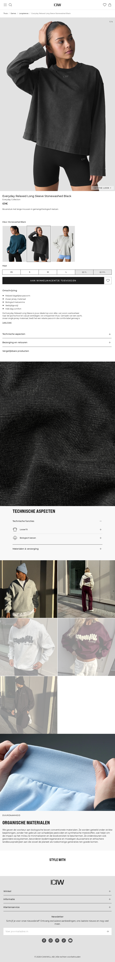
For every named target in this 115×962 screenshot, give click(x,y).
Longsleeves (23, 13)
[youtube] (70, 940)
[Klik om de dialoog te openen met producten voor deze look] (28, 589)
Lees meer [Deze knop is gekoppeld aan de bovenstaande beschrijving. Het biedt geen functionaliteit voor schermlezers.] (7, 322)
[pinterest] (57, 940)
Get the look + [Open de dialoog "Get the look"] (102, 188)
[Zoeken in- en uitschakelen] (10, 4)
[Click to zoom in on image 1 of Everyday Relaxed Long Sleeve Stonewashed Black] (57, 104)
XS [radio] (11, 272)
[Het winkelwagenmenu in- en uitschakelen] (109, 4)
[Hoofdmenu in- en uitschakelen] (5, 4)
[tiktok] (64, 940)
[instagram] (51, 940)
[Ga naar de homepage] (57, 5)
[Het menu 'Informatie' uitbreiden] (57, 899)
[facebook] (44, 940)
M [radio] (48, 272)
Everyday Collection (11, 199)
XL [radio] (84, 272)
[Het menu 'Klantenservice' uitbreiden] (57, 907)
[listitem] (14, 244)
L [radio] (66, 272)
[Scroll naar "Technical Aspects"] (57, 334)
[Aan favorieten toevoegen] (108, 280)
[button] (57, 342)
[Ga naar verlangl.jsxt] (104, 4)
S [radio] (29, 272)
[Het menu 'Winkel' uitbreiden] (57, 891)
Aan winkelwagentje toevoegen (53, 280)
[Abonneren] (108, 931)
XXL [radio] (102, 272)
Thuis (5, 13)
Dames (13, 13)
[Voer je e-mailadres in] (53, 931)
